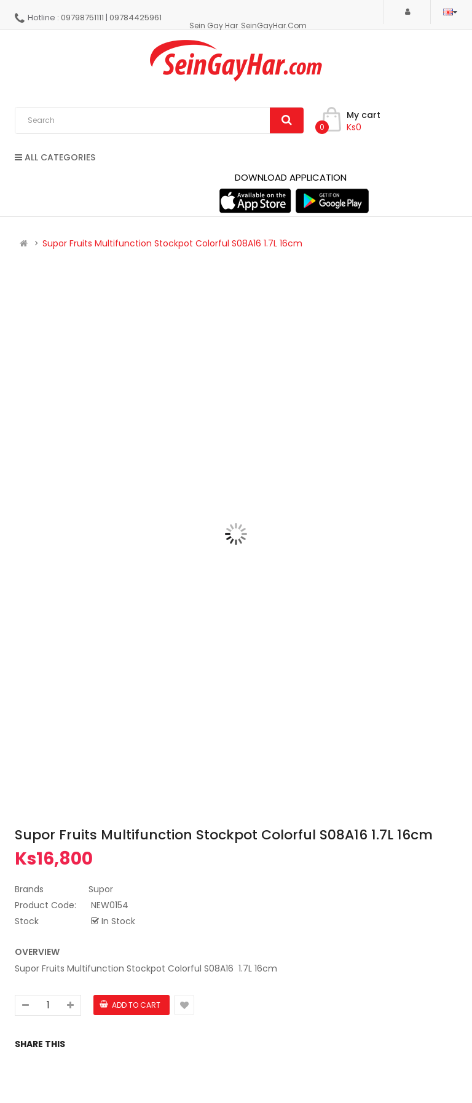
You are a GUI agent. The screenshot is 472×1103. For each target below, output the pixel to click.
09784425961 (135, 17)
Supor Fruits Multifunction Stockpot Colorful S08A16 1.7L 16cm (172, 243)
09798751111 (82, 17)
